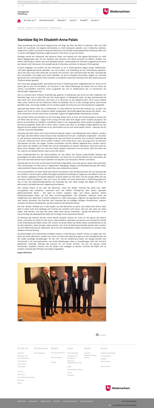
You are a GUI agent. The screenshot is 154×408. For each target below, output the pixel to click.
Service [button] (72, 20)
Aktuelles (30, 28)
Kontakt (57, 401)
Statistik (53, 362)
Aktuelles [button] (61, 20)
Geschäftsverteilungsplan (26, 377)
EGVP (69, 367)
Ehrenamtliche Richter (74, 369)
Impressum (21, 374)
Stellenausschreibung (108, 353)
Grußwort (21, 353)
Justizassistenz (106, 366)
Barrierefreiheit (72, 353)
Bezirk (20, 383)
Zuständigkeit (22, 361)
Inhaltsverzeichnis (70, 401)
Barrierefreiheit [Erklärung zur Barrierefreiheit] (86, 401)
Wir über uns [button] (29, 20)
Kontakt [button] (83, 20)
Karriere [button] (94, 20)
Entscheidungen (39, 353)
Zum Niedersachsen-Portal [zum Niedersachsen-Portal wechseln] (29, 2)
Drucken (102, 335)
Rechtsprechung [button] (46, 20)
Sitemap (20, 371)
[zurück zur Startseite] (23, 11)
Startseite (21, 28)
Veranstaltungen (42, 28)
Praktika (103, 359)
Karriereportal (105, 356)
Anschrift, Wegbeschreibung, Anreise (90, 355)
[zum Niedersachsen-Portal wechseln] (116, 14)
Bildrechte (22, 401)
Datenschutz (22, 364)
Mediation (21, 380)
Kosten (69, 372)
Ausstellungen (56, 28)
